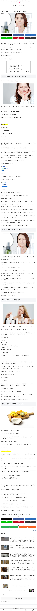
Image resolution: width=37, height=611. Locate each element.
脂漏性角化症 (4, 184)
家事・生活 (3, 514)
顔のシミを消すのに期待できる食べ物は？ (16, 69)
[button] (30, 38)
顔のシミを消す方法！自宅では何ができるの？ (17, 65)
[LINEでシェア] (6, 38)
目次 (17, 62)
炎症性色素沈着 (5, 168)
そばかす (4, 182)
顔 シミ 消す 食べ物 (17, 514)
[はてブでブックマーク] (30, 35)
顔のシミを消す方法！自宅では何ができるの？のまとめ (19, 71)
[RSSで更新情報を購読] (27, 527)
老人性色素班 (4, 166)
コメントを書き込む (18, 598)
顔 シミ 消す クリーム (9, 514)
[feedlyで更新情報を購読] (9, 527)
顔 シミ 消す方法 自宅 (26, 514)
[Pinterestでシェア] (18, 38)
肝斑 (3, 170)
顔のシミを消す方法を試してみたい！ (15, 66)
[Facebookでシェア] (18, 35)
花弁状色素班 (4, 186)
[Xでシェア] (6, 35)
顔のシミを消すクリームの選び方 (14, 68)
